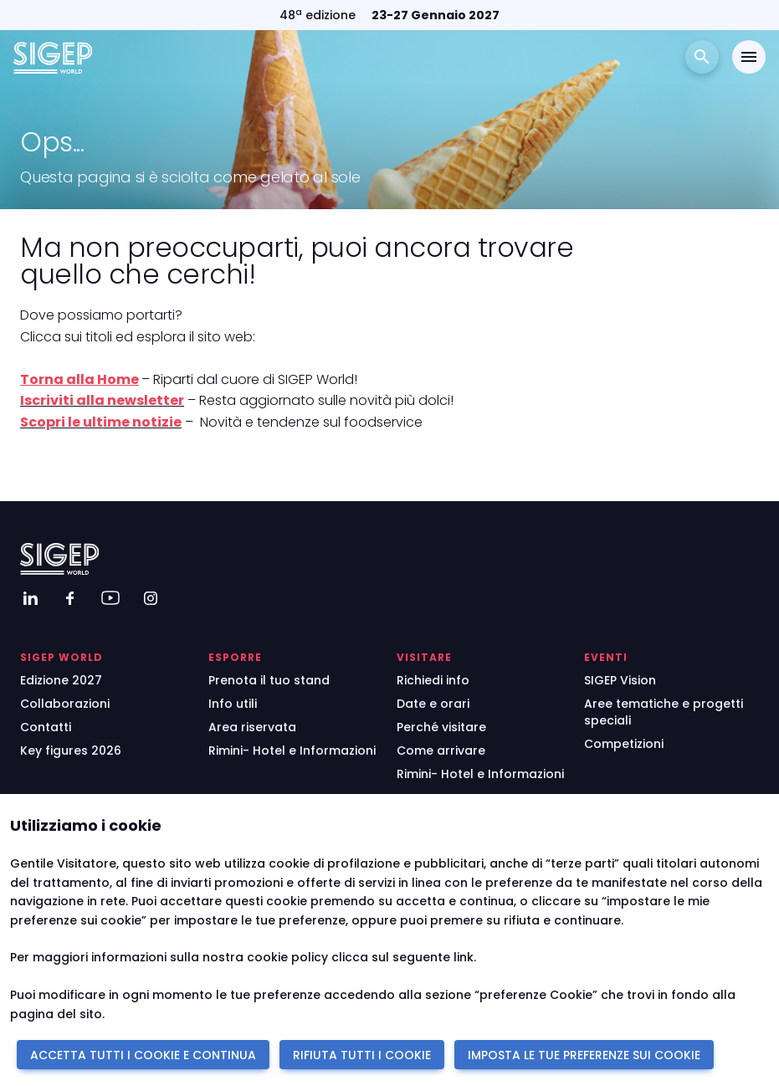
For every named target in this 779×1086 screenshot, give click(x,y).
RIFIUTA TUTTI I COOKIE (362, 1055)
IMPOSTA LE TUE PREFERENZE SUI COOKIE (584, 1055)
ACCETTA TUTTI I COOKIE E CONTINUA (143, 1055)
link (464, 957)
